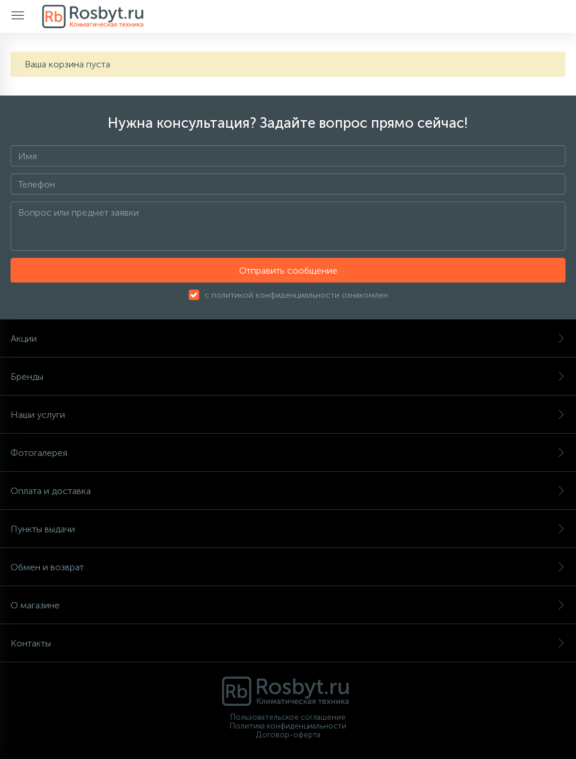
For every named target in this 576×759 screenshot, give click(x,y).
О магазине (288, 605)
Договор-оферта (288, 734)
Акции (288, 338)
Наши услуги (288, 414)
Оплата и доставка (288, 490)
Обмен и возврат (288, 567)
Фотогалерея (288, 452)
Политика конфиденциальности (288, 725)
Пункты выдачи (288, 529)
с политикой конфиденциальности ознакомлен (296, 295)
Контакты (288, 643)
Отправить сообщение (288, 270)
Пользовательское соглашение (288, 717)
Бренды (288, 376)
